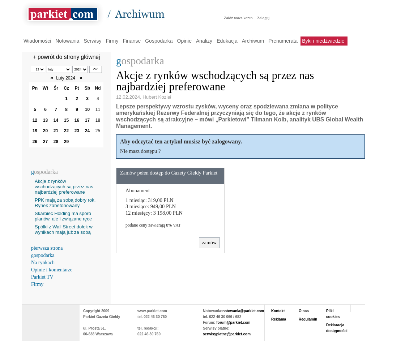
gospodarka (43, 255)
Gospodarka (158, 41)
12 (35, 120)
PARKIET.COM (51, 319)
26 (35, 141)
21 (56, 130)
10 (87, 109)
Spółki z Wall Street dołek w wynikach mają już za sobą (64, 229)
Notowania (67, 41)
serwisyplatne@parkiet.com (227, 334)
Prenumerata (283, 41)
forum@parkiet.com (233, 323)
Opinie (184, 41)
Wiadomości (37, 41)
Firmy (112, 41)
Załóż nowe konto (238, 18)
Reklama (278, 319)
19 (35, 130)
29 (66, 141)
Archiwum (253, 41)
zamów (209, 242)
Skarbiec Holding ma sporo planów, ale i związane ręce (63, 216)
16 (76, 120)
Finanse (132, 41)
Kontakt (278, 311)
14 (56, 120)
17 (87, 120)
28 (56, 141)
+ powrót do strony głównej (66, 57)
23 (76, 130)
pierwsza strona (47, 248)
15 (66, 120)
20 (45, 130)
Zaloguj (263, 18)
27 (45, 141)
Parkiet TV (42, 277)
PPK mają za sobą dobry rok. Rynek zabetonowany (65, 202)
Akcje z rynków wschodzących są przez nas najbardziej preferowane (64, 187)
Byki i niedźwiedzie (323, 41)
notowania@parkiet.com (243, 311)
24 (87, 130)
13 (45, 120)
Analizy (204, 41)
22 (66, 130)
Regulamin (308, 319)
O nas (304, 311)
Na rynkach (43, 262)
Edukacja (227, 41)
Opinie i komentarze (51, 269)
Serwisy (92, 41)
